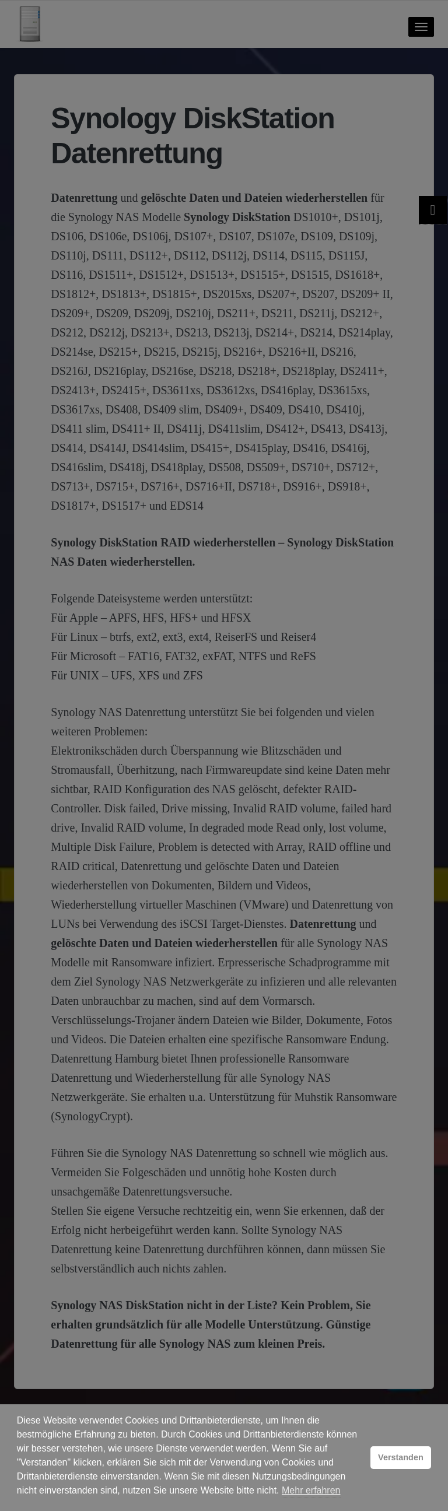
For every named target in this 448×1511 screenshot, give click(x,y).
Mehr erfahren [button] (311, 1490)
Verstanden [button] (401, 1457)
